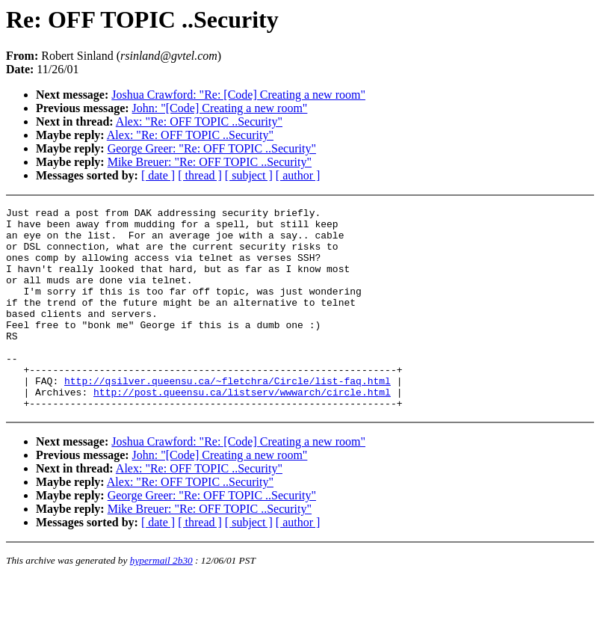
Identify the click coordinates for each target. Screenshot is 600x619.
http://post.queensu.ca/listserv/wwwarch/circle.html (242, 430)
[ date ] (158, 175)
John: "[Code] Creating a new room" (220, 108)
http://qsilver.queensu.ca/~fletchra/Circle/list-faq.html (227, 416)
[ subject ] (249, 175)
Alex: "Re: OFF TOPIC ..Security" (199, 121)
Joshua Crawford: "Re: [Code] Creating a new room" (238, 94)
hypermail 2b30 (161, 600)
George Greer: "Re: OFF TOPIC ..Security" (212, 148)
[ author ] (298, 175)
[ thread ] (200, 175)
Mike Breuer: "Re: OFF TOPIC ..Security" (210, 161)
